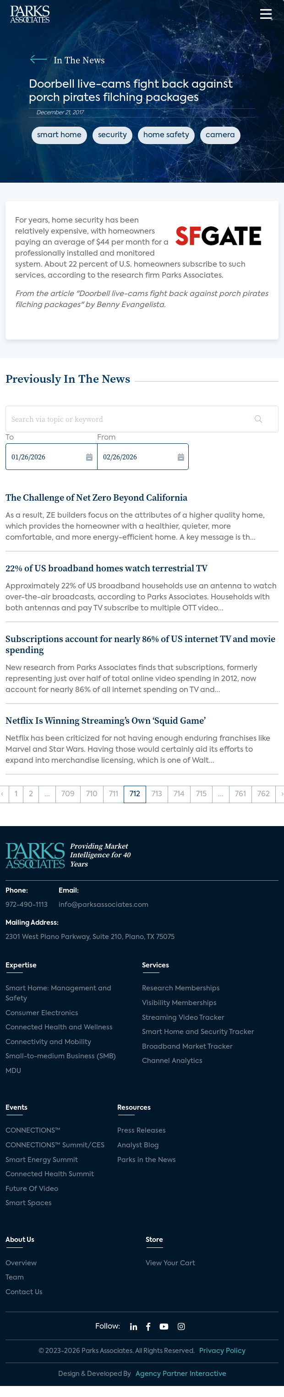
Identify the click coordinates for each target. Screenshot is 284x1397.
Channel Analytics (172, 1061)
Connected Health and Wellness (59, 1027)
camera (220, 135)
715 (201, 794)
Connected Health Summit (49, 1174)
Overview (21, 1263)
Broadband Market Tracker (187, 1047)
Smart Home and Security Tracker (198, 1032)
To (9, 437)
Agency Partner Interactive (181, 1374)
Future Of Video (31, 1189)
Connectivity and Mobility (48, 1042)
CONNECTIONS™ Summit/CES (54, 1145)
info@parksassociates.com (103, 905)
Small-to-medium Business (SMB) (60, 1056)
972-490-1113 (26, 905)
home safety (166, 135)
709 (68, 794)
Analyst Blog (138, 1145)
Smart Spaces (28, 1203)
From (106, 437)
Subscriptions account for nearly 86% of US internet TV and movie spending (140, 644)
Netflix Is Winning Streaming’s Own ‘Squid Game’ (105, 720)
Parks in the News (146, 1160)
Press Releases (141, 1131)
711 (113, 794)
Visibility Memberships (179, 1003)
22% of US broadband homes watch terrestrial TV (106, 568)
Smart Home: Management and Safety (58, 993)
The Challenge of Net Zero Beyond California (96, 497)
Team (14, 1277)
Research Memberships (181, 988)
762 (263, 794)
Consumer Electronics (41, 1013)
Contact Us (24, 1292)
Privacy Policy (222, 1351)
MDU (13, 1071)
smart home (59, 135)
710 (92, 794)
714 (179, 794)
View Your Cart (170, 1263)
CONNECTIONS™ (32, 1131)
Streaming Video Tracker (183, 1018)
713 (157, 794)
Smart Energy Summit (41, 1160)
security (112, 135)
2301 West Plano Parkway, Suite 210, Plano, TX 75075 (90, 937)
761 (240, 794)
